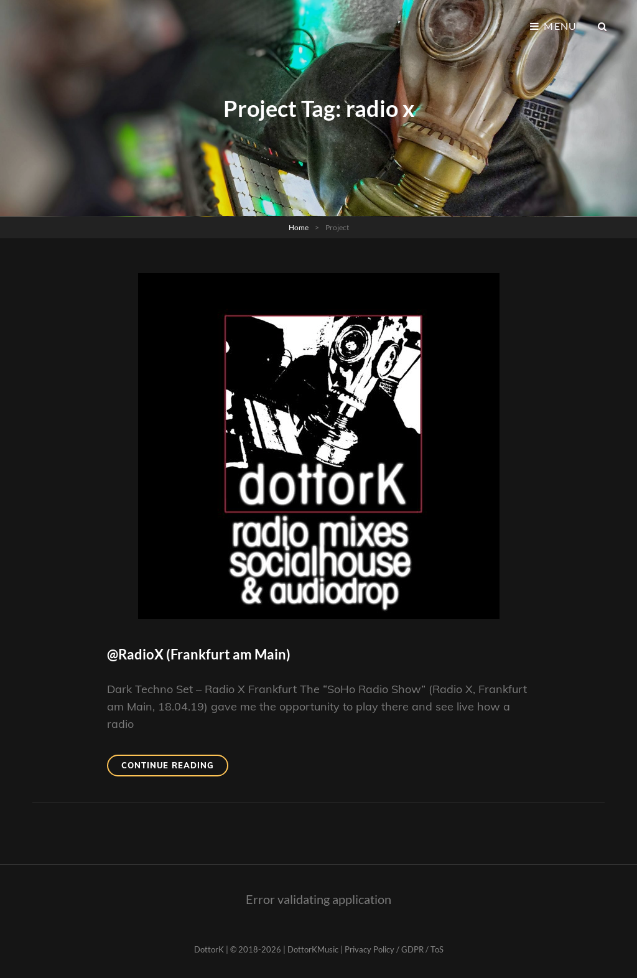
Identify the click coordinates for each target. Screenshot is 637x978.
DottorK (209, 949)
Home (299, 227)
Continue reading (174, 767)
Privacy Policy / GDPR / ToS (394, 949)
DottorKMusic (312, 949)
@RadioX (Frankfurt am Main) (199, 654)
